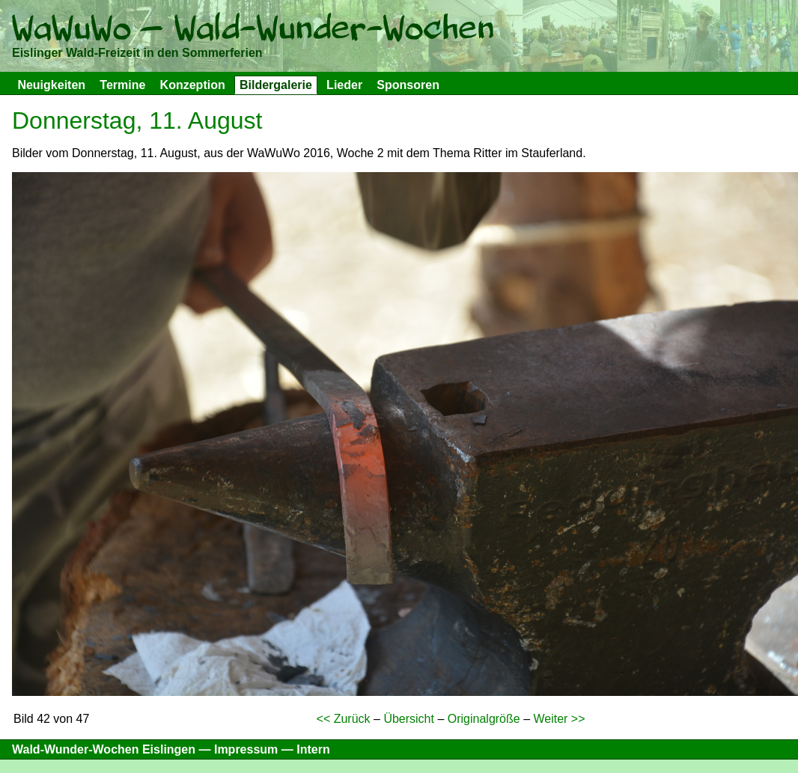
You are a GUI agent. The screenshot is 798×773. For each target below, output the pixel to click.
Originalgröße (484, 718)
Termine (122, 85)
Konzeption (192, 85)
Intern (312, 749)
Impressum (246, 749)
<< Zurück (344, 718)
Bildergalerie (276, 85)
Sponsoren (408, 85)
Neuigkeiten (51, 85)
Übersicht (408, 718)
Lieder (344, 85)
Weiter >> (559, 718)
